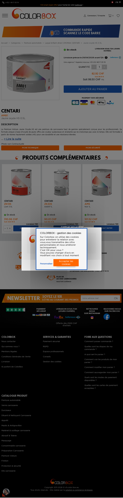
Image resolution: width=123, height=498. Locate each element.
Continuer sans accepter (72, 227)
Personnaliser (46, 264)
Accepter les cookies (66, 263)
